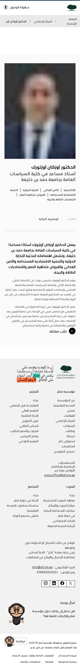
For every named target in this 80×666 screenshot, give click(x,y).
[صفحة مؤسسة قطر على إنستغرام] (45, 583)
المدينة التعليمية (64, 405)
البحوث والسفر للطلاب (24, 431)
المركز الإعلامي (43, 21)
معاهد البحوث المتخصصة (59, 500)
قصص (71, 410)
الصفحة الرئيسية (72, 21)
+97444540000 (47, 572)
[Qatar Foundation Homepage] (70, 7)
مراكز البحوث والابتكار (61, 505)
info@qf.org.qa (42, 567)
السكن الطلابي (28, 426)
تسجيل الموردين (64, 451)
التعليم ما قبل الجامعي (24, 405)
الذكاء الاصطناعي (64, 520)
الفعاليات (69, 415)
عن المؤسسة (66, 400)
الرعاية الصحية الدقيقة (61, 526)
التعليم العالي (30, 410)
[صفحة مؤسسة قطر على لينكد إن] (54, 583)
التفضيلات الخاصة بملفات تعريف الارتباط (33, 655)
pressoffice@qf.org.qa (59, 475)
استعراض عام (66, 441)
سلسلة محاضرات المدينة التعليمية (22, 507)
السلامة (49, 661)
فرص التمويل (30, 420)
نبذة (35, 400)
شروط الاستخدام (68, 655)
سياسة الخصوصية (67, 661)
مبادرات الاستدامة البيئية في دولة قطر (59, 512)
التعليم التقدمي (28, 441)
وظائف (70, 431)
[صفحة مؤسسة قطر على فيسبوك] (62, 583)
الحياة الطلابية (29, 415)
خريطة (71, 436)
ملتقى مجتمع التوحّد (25, 515)
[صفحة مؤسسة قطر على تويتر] (70, 583)
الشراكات (69, 426)
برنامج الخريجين (29, 436)
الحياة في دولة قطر (26, 500)
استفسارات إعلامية (30, 661)
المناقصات (68, 446)
